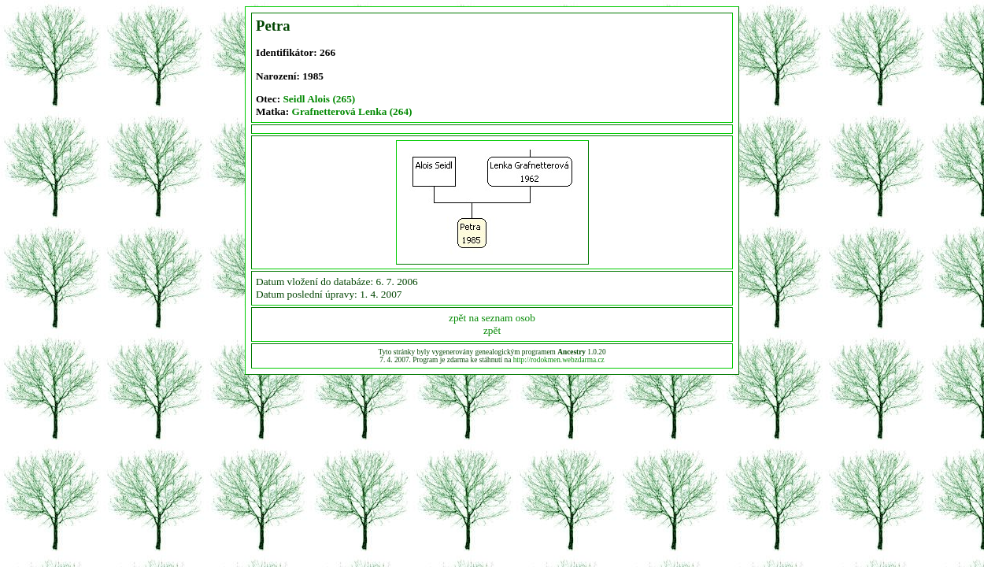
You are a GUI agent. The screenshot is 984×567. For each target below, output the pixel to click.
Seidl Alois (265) (319, 99)
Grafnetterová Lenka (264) (352, 111)
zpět (492, 330)
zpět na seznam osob (492, 318)
